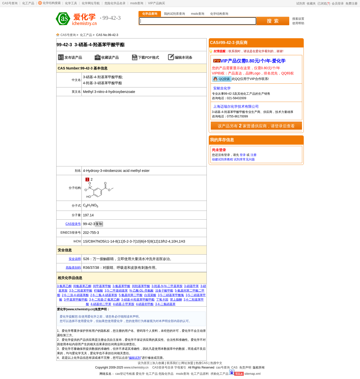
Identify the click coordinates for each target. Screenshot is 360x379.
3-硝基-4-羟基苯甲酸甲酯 (137, 299)
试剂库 (300, 3)
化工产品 (28, 3)
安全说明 (75, 259)
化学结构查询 (219, 13)
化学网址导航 (91, 3)
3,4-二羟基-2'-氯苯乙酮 (104, 299)
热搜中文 (216, 363)
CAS (234, 367)
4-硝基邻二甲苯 (100, 304)
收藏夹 (311, 3)
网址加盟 (187, 363)
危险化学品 (166, 374)
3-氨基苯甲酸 (121, 286)
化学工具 (71, 3)
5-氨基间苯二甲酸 (130, 295)
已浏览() (324, 3)
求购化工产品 (219, 374)
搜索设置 (298, 18)
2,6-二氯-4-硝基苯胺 (103, 295)
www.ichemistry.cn (136, 367)
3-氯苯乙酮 (64, 286)
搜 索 (272, 21)
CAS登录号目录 (163, 367)
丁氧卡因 (162, 299)
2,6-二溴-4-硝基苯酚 (75, 295)
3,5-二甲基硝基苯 (116, 290)
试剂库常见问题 (244, 159)
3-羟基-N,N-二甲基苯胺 (167, 286)
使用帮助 (298, 23)
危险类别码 (73, 267)
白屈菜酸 (150, 295)
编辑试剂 (135, 358)
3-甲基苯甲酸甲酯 (76, 299)
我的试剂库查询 (174, 13)
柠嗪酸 (98, 290)
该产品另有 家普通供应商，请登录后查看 (256, 125)
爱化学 (140, 374)
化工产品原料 (200, 374)
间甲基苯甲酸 (102, 286)
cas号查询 (223, 367)
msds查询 (137, 3)
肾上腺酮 (176, 299)
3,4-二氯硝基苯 (165, 304)
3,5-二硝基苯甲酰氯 (171, 295)
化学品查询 (149, 13)
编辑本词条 (183, 57)
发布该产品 (73, 57)
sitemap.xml (252, 374)
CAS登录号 (73, 224)
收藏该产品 (110, 57)
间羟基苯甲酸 (141, 286)
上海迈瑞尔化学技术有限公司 (236, 106)
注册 (253, 155)
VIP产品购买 (156, 3)
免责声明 (245, 367)
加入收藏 (158, 363)
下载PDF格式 (148, 57)
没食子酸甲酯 (164, 290)
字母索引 (180, 367)
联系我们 (173, 363)
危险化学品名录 (115, 3)
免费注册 (352, 3)
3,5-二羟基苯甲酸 (80, 290)
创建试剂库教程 (222, 159)
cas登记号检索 (125, 374)
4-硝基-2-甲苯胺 (123, 304)
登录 (243, 155)
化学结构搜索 (52, 3)
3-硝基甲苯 (191, 286)
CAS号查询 (10, 3)
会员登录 (338, 3)
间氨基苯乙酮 (82, 286)
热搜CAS (202, 363)
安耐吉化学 (222, 88)
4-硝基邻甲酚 (145, 304)
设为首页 (144, 363)
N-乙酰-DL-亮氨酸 (142, 290)
